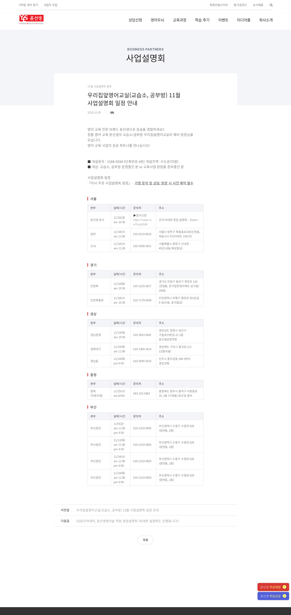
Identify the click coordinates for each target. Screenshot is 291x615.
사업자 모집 (50, 5)
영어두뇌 (157, 20)
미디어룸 (243, 20)
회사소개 (266, 20)
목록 (145, 540)
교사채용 (258, 5)
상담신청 (135, 20)
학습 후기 (202, 20)
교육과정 (179, 20)
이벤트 (223, 20)
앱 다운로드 (240, 5)
